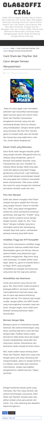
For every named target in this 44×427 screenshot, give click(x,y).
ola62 (12, 48)
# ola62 (11, 413)
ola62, (26, 73)
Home (5, 48)
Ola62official (22, 8)
